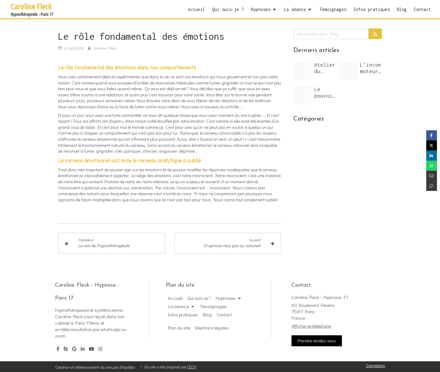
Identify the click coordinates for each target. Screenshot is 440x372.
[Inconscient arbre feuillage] (302, 95)
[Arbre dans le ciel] (302, 71)
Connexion (375, 365)
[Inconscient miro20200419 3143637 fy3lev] (348, 71)
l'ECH (191, 366)
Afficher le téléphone (311, 326)
